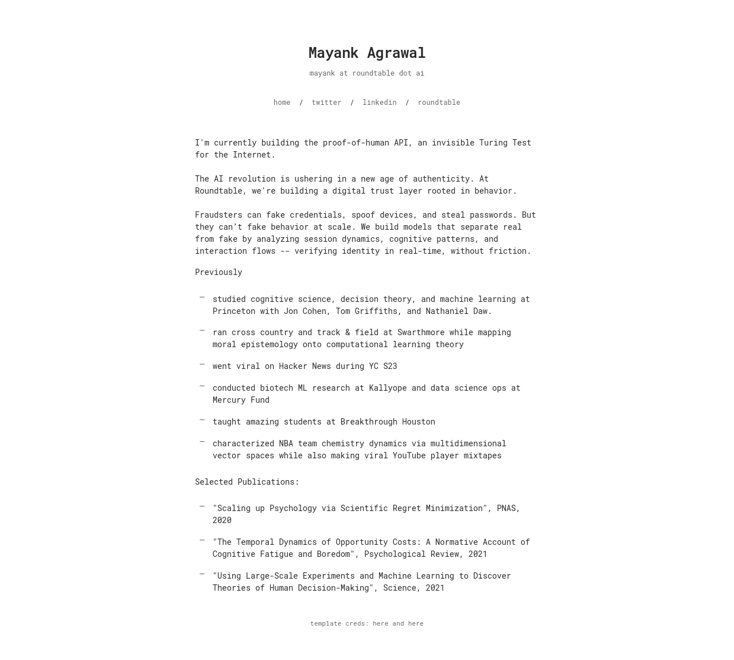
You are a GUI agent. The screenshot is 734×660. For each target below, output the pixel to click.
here (380, 623)
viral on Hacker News (283, 365)
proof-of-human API (365, 142)
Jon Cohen (305, 310)
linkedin (379, 102)
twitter (327, 102)
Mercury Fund (241, 399)
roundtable (439, 102)
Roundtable (219, 190)
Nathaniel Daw (456, 310)
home (282, 102)
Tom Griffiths (366, 310)
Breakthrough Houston (388, 421)
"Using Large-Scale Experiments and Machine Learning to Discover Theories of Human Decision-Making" (362, 581)
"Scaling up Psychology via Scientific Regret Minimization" (350, 507)
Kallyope (388, 387)
